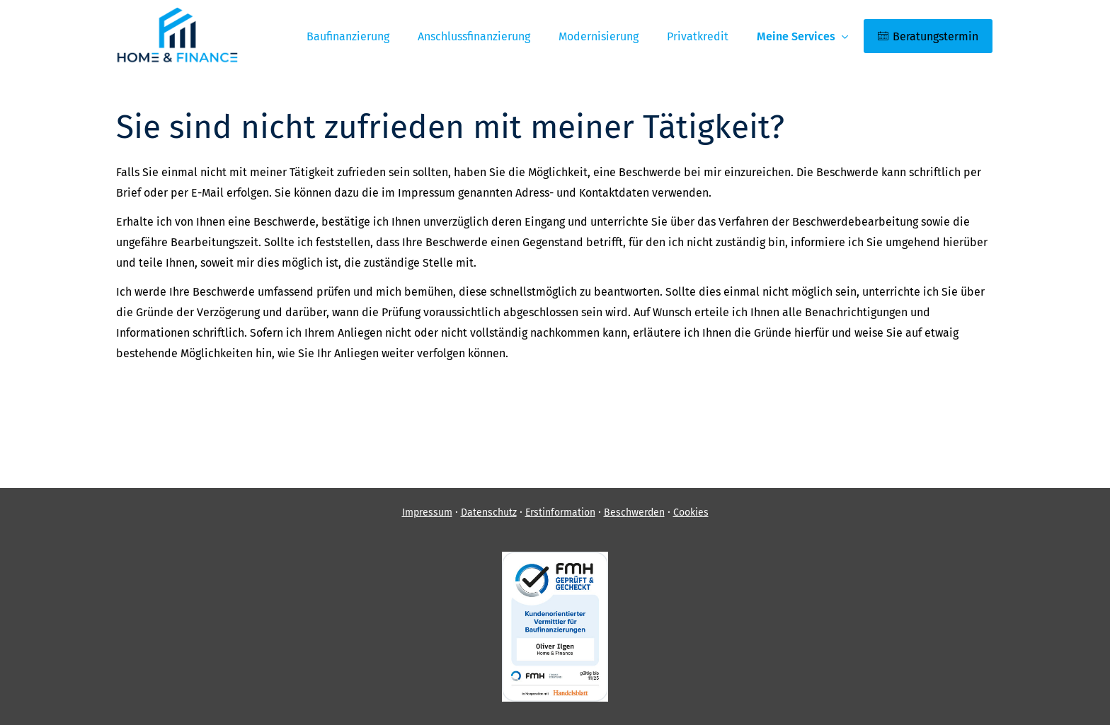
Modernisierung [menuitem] (599, 36)
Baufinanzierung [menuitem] (348, 36)
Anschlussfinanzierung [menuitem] (474, 36)
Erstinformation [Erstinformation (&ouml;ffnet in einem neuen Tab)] (560, 512)
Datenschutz (489, 512)
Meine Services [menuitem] (796, 36)
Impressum (427, 512)
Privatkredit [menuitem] (697, 36)
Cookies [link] (691, 512)
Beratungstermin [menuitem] (928, 36)
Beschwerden (634, 512)
